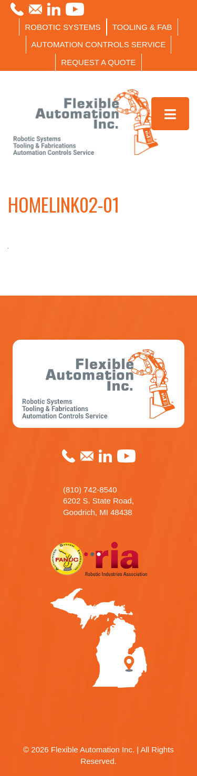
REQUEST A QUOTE (98, 62)
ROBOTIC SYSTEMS (62, 27)
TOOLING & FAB (142, 27)
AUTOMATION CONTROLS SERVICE (99, 44)
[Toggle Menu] (170, 113)
